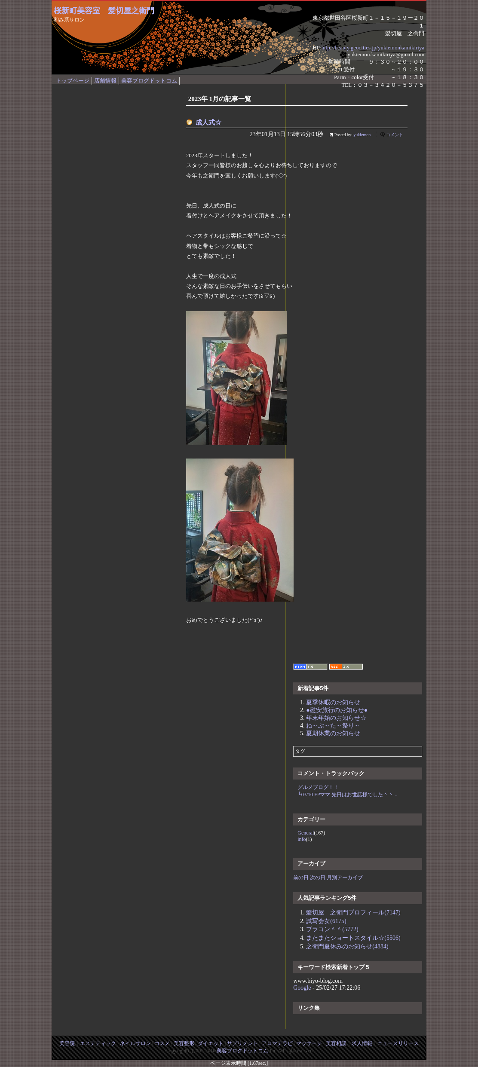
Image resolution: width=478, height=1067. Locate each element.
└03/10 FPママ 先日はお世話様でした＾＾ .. (347, 795)
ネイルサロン (135, 1043)
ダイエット (211, 1043)
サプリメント (242, 1043)
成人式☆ (208, 122)
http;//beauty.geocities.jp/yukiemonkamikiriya (373, 47)
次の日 (317, 877)
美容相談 (336, 1043)
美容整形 (184, 1043)
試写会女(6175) (326, 921)
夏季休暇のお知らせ (333, 702)
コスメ (162, 1043)
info (301, 839)
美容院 (67, 1043)
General (305, 833)
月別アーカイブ (345, 877)
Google (302, 987)
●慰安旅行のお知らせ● (337, 710)
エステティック (98, 1043)
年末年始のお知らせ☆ (336, 718)
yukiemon (362, 134)
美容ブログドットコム (149, 80)
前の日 (301, 877)
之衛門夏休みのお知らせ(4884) (347, 946)
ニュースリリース (398, 1043)
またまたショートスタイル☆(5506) (353, 938)
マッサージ (309, 1043)
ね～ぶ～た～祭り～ (333, 725)
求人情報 (362, 1043)
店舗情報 (105, 80)
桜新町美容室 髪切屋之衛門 (104, 10)
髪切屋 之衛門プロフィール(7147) (353, 912)
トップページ (72, 80)
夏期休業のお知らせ (333, 733)
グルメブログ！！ (318, 787)
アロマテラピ (277, 1043)
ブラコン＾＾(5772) (332, 929)
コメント (394, 134)
